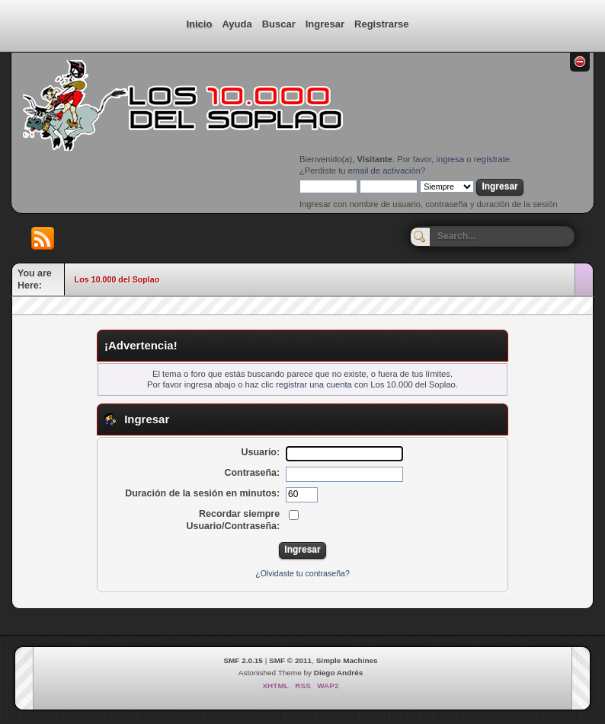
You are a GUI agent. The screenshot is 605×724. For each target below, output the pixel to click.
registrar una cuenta (314, 384)
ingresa (450, 159)
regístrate (492, 159)
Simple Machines (347, 660)
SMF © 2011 (290, 660)
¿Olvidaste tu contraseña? (302, 573)
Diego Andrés (338, 672)
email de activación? (387, 170)
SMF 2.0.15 (243, 660)
